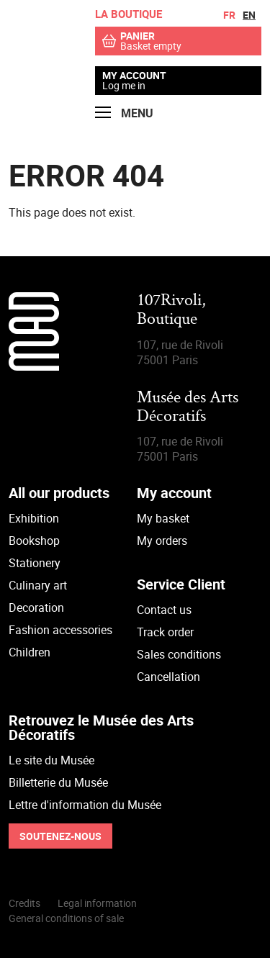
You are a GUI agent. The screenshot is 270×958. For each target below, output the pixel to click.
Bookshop (34, 540)
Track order (165, 632)
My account (134, 76)
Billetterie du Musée (58, 782)
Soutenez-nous (60, 836)
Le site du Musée (51, 760)
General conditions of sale (66, 918)
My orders (162, 540)
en (249, 15)
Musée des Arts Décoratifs (187, 408)
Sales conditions (179, 654)
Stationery (34, 563)
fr (229, 15)
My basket (163, 518)
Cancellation (168, 676)
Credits (24, 903)
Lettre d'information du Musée (85, 805)
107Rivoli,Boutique (171, 311)
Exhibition (34, 518)
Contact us (164, 610)
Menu (124, 113)
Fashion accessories (60, 630)
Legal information (97, 903)
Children (29, 652)
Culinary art (38, 585)
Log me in (123, 85)
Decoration (36, 607)
